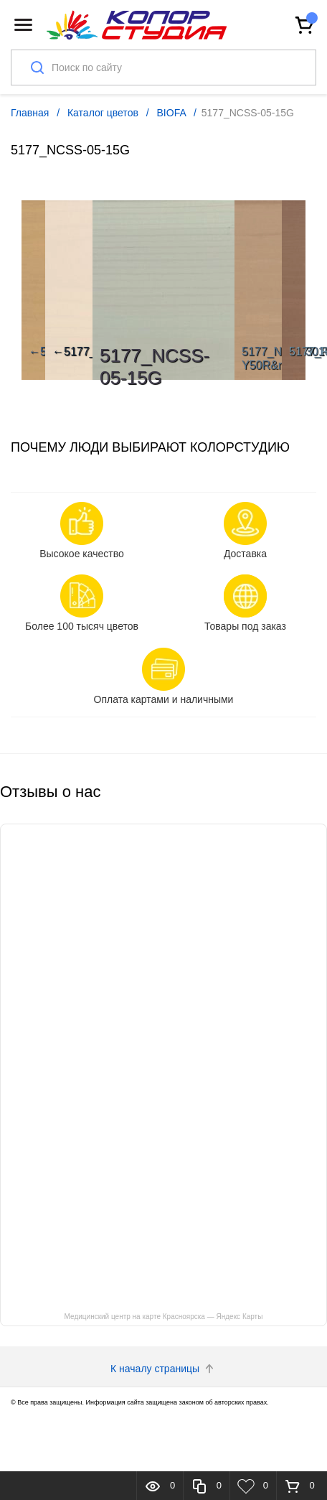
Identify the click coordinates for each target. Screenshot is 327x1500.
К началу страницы (163, 1368)
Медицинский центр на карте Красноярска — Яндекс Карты (164, 1316)
